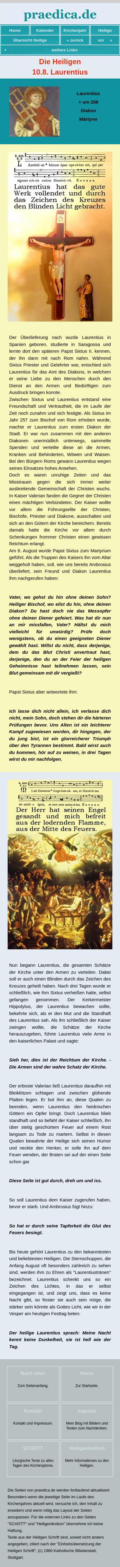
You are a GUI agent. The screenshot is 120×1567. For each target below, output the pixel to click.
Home (15, 30)
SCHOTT (33, 1448)
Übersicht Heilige (30, 40)
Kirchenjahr (75, 30)
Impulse (87, 1411)
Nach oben (32, 1373)
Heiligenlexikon (87, 1448)
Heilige (105, 30)
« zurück (75, 40)
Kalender (45, 30)
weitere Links (65, 50)
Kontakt (33, 1411)
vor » (105, 40)
